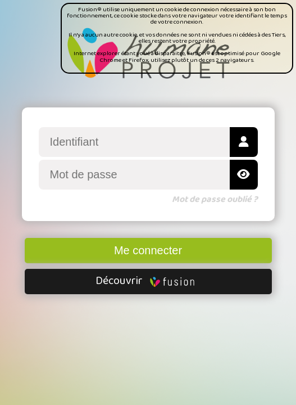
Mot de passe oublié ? (215, 199)
